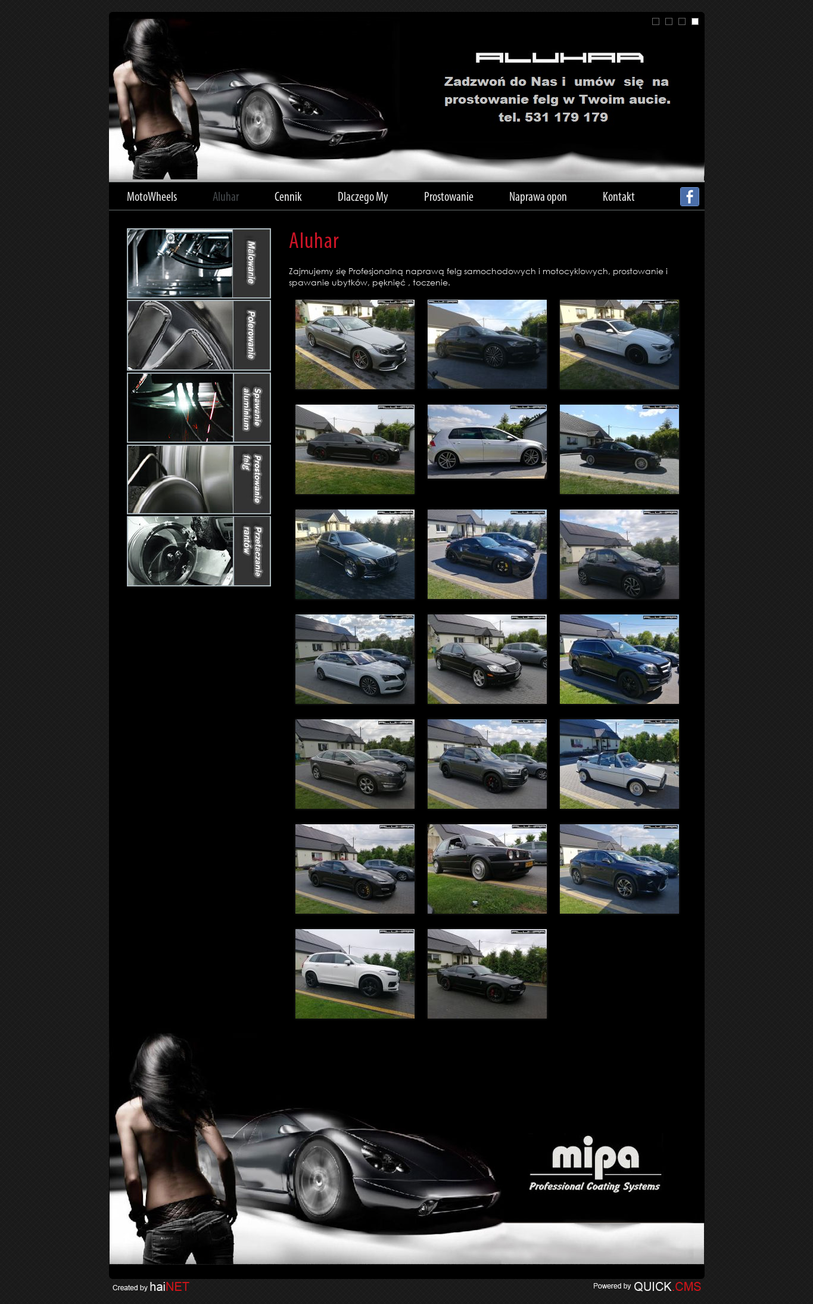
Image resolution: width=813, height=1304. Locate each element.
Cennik (288, 197)
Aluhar (226, 197)
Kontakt (619, 197)
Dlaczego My (363, 197)
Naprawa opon (538, 197)
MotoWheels (152, 197)
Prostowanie (449, 197)
